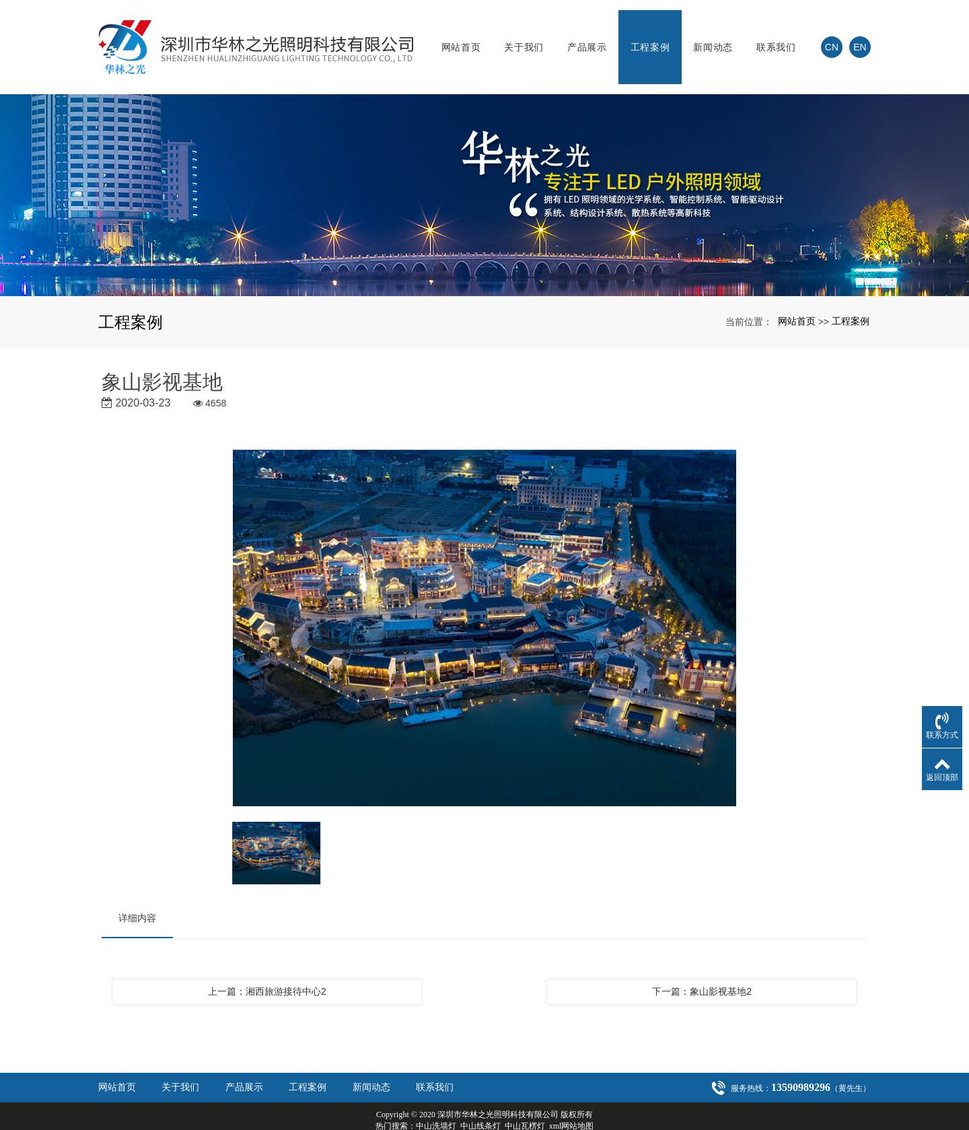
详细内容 (137, 897)
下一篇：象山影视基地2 (702, 971)
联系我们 (776, 37)
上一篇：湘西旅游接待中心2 (267, 971)
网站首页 (461, 37)
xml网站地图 (571, 1105)
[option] (484, 608)
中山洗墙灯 (436, 1105)
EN (859, 37)
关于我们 (524, 37)
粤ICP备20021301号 (484, 1117)
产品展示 (587, 37)
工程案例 (650, 37)
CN (831, 37)
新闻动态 (713, 37)
